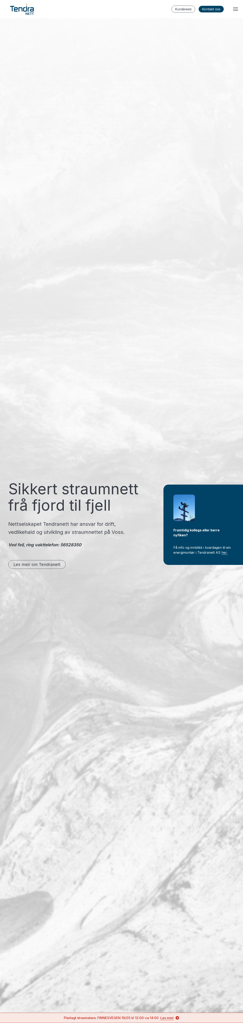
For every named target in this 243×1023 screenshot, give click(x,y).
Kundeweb (183, 9)
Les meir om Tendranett (36, 564)
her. (224, 552)
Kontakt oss (211, 9)
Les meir (169, 1018)
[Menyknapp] (235, 9)
